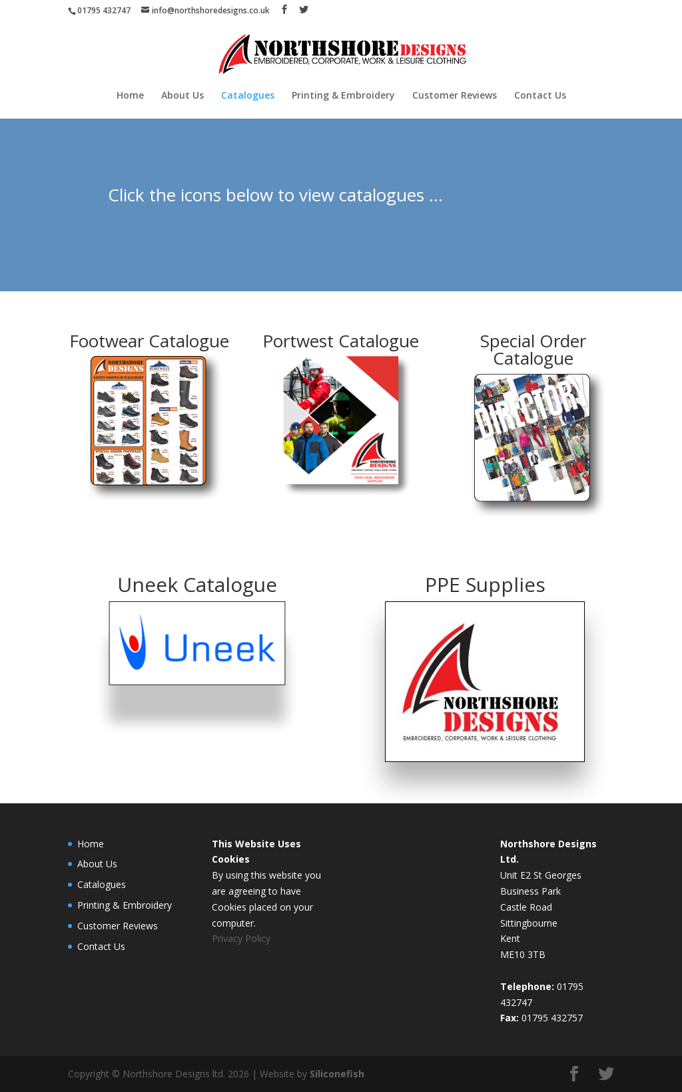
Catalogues (247, 96)
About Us (182, 96)
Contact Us (540, 96)
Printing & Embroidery (343, 96)
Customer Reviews (454, 96)
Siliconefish (337, 1073)
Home (130, 96)
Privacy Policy (241, 938)
